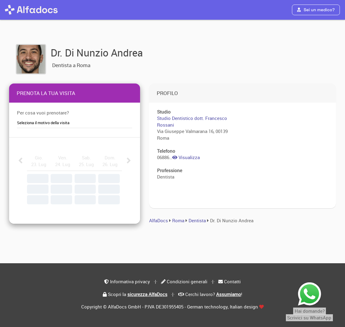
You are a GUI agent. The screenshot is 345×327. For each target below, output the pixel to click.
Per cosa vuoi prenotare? (43, 113)
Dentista (198, 220)
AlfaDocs (158, 220)
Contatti (232, 281)
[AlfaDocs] (31, 10)
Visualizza (186, 157)
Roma (178, 220)
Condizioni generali (187, 281)
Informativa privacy (130, 281)
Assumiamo (228, 294)
